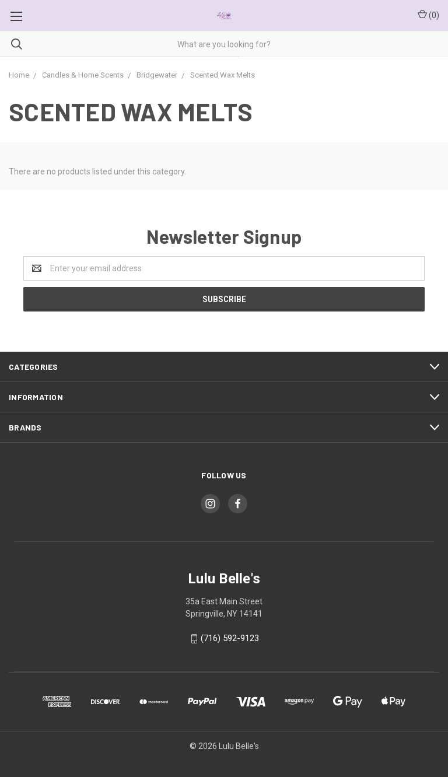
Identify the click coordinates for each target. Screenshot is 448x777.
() (428, 14)
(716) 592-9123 (230, 638)
